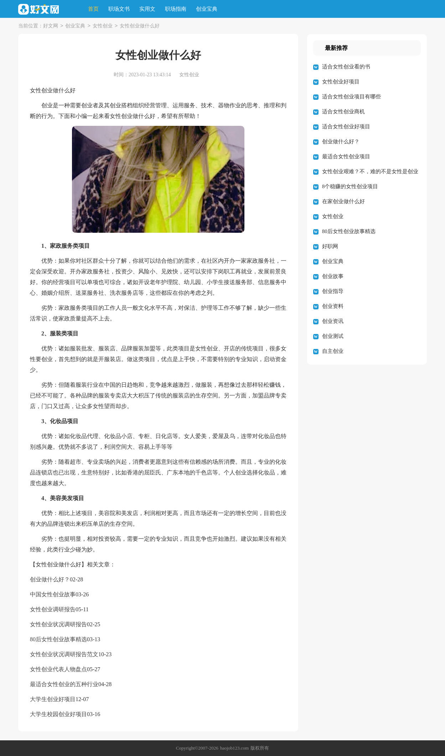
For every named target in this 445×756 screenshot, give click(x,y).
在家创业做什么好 (343, 201)
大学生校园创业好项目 (58, 714)
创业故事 (332, 276)
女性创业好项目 (340, 81)
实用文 (147, 9)
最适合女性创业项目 (346, 156)
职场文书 (119, 9)
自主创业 (332, 351)
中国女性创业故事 (53, 594)
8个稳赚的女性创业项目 (350, 186)
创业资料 (332, 306)
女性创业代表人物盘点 (58, 669)
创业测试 (332, 336)
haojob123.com (234, 748)
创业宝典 (206, 9)
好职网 (330, 246)
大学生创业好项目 (53, 699)
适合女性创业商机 (343, 111)
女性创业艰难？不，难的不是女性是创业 (370, 171)
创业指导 (332, 291)
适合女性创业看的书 (346, 67)
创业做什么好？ (50, 579)
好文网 (50, 26)
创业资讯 (332, 321)
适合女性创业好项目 (346, 126)
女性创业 (103, 26)
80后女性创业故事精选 (58, 639)
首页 (93, 9)
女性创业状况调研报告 (58, 624)
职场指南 (175, 9)
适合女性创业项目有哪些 (351, 96)
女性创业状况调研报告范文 (64, 654)
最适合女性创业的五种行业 (64, 684)
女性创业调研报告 (53, 609)
